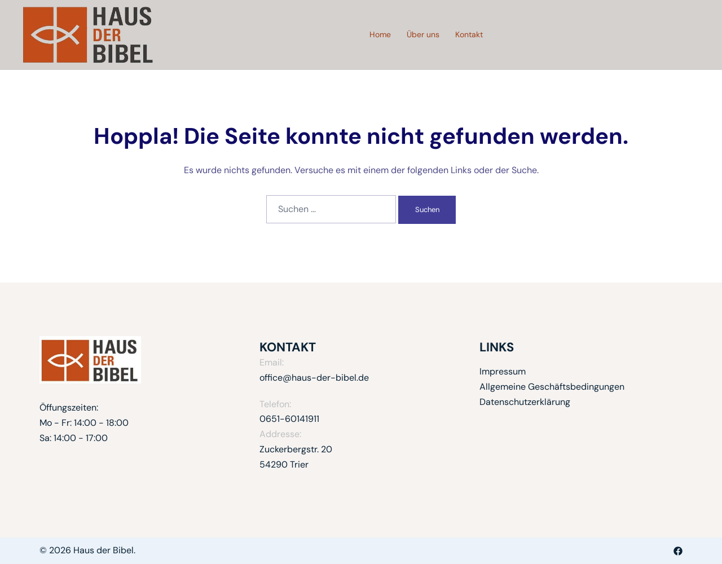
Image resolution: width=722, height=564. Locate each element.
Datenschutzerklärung (524, 402)
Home (380, 34)
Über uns (423, 34)
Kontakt (469, 34)
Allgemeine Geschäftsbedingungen (551, 387)
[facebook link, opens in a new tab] (678, 550)
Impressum (502, 371)
